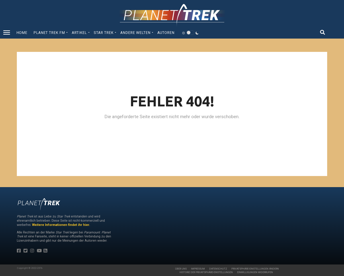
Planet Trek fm (49, 33)
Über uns (181, 268)
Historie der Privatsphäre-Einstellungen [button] (206, 272)
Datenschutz (218, 268)
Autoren (165, 33)
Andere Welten (135, 33)
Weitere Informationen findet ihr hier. (61, 225)
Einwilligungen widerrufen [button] (255, 272)
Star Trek (103, 33)
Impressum (198, 268)
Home (21, 33)
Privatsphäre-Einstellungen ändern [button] (255, 268)
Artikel (79, 33)
